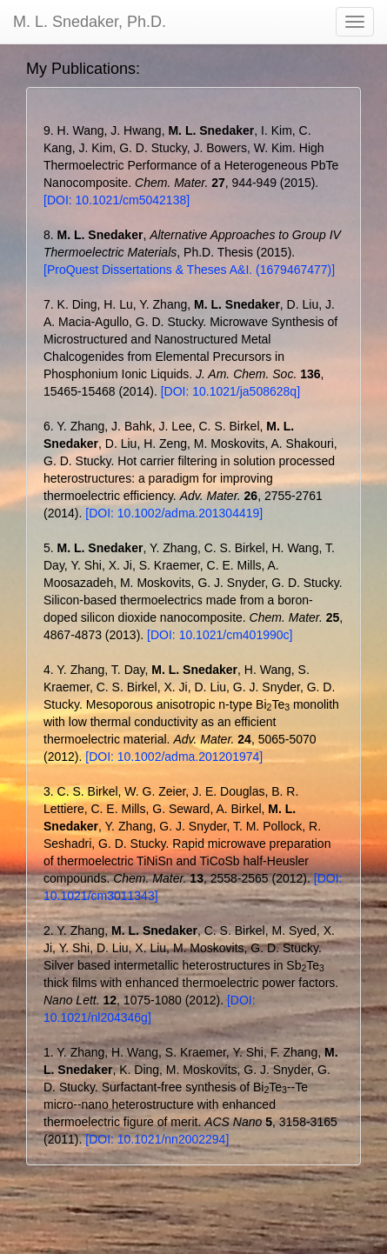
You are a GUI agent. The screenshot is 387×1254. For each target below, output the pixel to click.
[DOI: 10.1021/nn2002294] (157, 1139)
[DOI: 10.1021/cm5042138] (116, 200)
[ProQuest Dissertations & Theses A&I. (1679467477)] (189, 270)
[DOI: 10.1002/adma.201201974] (174, 757)
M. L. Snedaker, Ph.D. (89, 21)
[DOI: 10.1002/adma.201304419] (174, 513)
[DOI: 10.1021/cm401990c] (219, 635)
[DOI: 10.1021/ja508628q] (230, 391)
